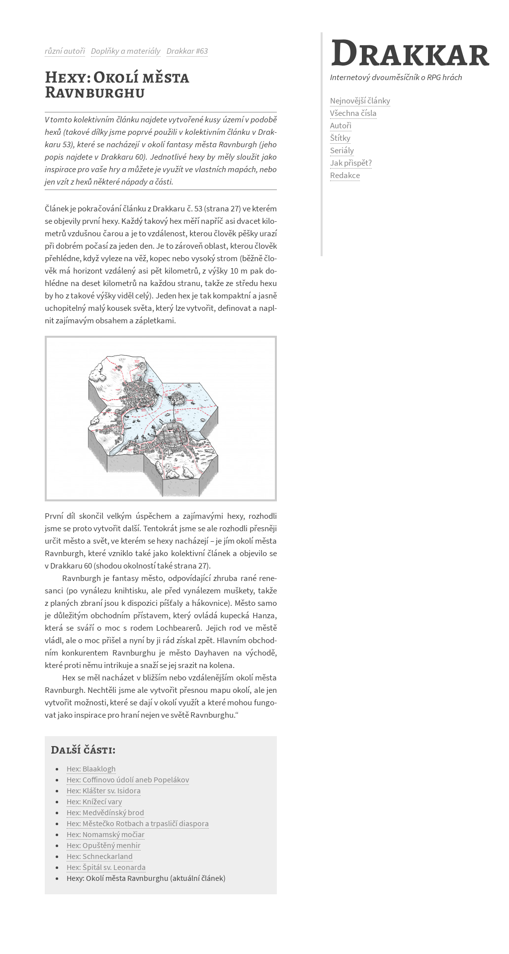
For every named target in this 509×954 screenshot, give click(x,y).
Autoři (340, 125)
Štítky (340, 137)
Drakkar (410, 52)
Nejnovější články (360, 100)
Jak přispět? (351, 162)
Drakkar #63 (187, 50)
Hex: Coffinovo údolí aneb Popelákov (128, 779)
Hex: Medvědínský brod (105, 812)
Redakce (345, 175)
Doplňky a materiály (126, 50)
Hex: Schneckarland (100, 856)
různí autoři (65, 50)
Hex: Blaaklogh (91, 768)
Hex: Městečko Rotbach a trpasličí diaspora (138, 823)
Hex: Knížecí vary (94, 801)
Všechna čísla (353, 112)
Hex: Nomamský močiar (106, 834)
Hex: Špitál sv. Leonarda (106, 867)
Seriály (342, 150)
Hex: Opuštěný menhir (104, 845)
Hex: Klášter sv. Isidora (104, 790)
